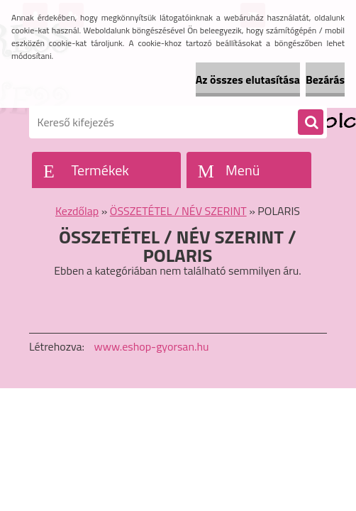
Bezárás (325, 79)
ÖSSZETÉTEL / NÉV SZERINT (178, 210)
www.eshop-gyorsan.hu (151, 346)
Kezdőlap (77, 210)
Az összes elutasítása (248, 79)
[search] (310, 122)
